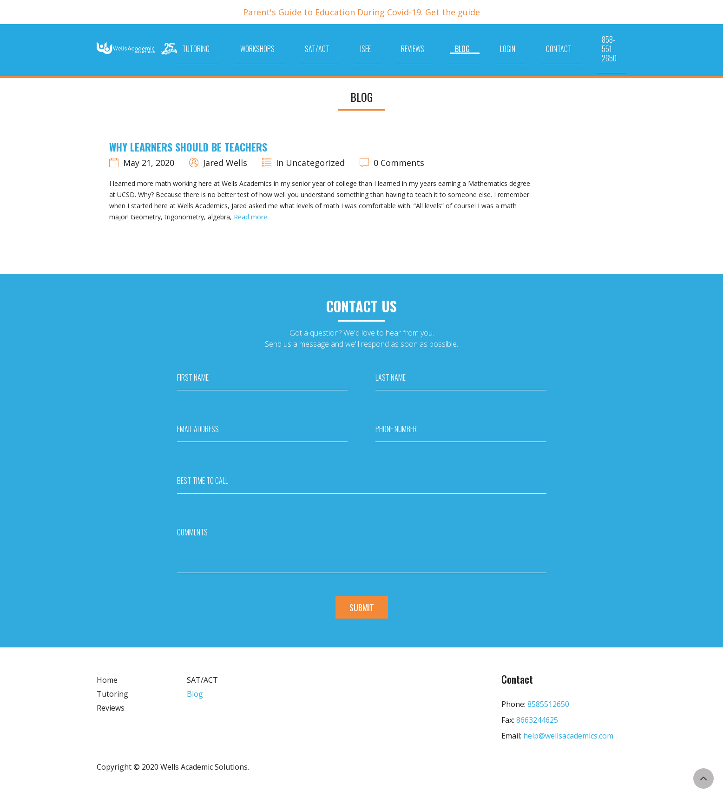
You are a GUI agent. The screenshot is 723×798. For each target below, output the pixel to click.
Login (520, 43)
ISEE (422, 43)
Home (107, 680)
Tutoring (296, 43)
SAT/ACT (388, 43)
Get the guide (452, 12)
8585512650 (548, 704)
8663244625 (537, 720)
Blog (489, 43)
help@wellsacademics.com (568, 736)
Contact (557, 43)
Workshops (343, 43)
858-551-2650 (605, 43)
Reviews (455, 43)
